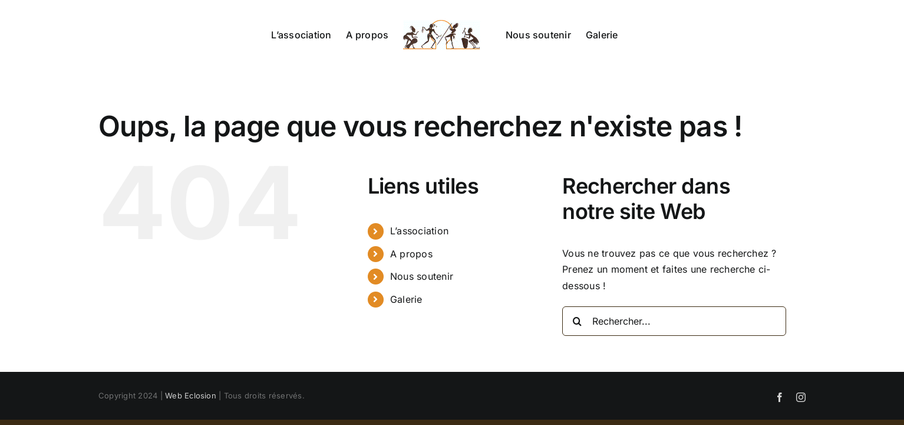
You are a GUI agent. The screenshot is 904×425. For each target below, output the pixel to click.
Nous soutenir (421, 276)
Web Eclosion (190, 395)
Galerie (406, 299)
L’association (419, 231)
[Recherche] (577, 321)
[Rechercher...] (674, 321)
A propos (411, 254)
